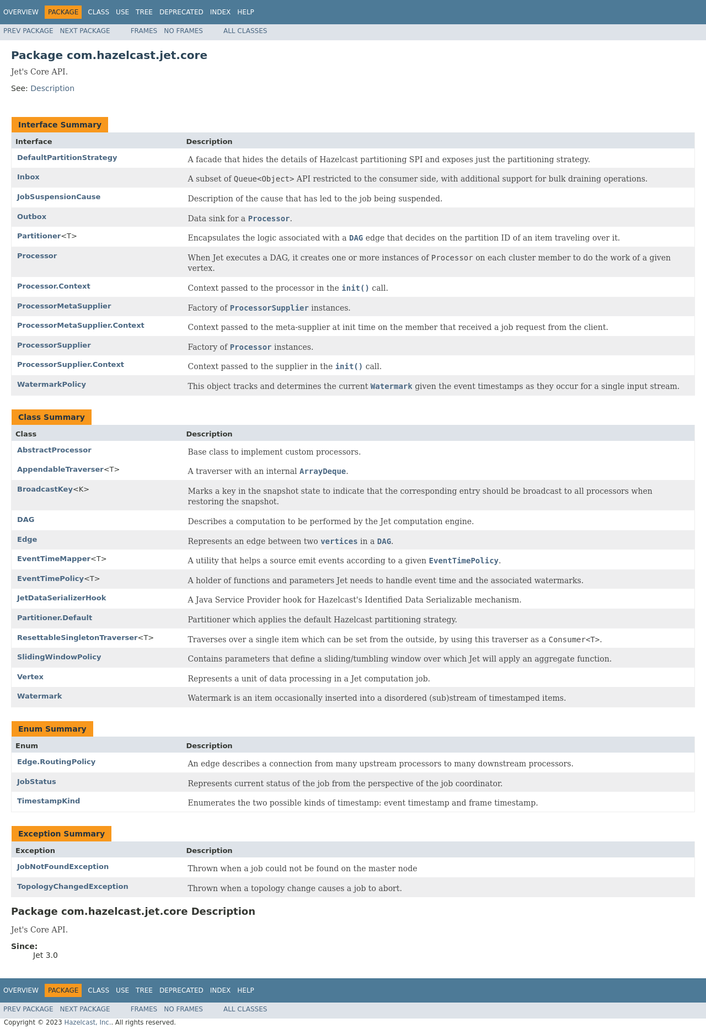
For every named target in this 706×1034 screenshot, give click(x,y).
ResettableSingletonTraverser (77, 637)
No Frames (183, 31)
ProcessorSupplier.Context (70, 364)
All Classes (245, 31)
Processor (37, 256)
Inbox (28, 177)
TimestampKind (48, 801)
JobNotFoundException (63, 866)
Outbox (31, 216)
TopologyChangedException (73, 886)
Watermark (39, 696)
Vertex (30, 677)
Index (220, 12)
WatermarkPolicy (51, 384)
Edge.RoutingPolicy (56, 762)
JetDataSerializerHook (61, 598)
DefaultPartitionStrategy (67, 157)
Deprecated (181, 12)
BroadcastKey (45, 489)
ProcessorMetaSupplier (64, 306)
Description (52, 88)
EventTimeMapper (53, 559)
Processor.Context (53, 286)
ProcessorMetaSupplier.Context (81, 325)
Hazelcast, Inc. (87, 1022)
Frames (144, 31)
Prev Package (28, 31)
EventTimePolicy (50, 578)
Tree (144, 12)
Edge (27, 539)
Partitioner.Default (54, 618)
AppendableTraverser (60, 469)
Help (245, 12)
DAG (26, 519)
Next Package (85, 31)
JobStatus (36, 781)
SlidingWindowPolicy (59, 657)
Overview (21, 12)
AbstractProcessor (54, 450)
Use (122, 12)
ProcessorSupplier (54, 345)
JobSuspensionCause (58, 197)
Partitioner (39, 236)
